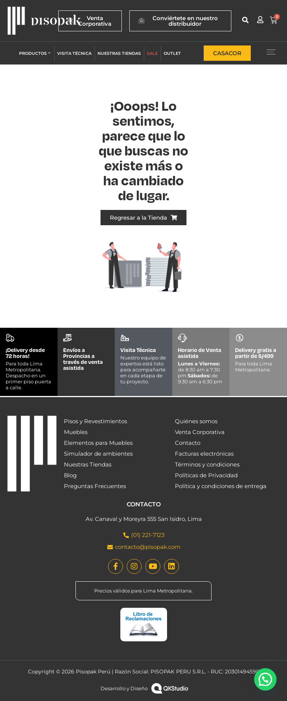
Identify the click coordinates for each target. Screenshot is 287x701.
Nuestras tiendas (119, 53)
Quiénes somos (196, 421)
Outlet (172, 53)
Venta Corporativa (200, 432)
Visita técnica (74, 53)
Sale (152, 53)
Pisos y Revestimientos (95, 421)
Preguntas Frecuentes (95, 486)
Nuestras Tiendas (87, 464)
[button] (245, 19)
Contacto (187, 442)
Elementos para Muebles (98, 442)
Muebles (75, 432)
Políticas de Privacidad (206, 475)
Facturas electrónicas (204, 453)
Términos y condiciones (207, 464)
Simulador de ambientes (98, 453)
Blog (70, 475)
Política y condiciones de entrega (220, 486)
